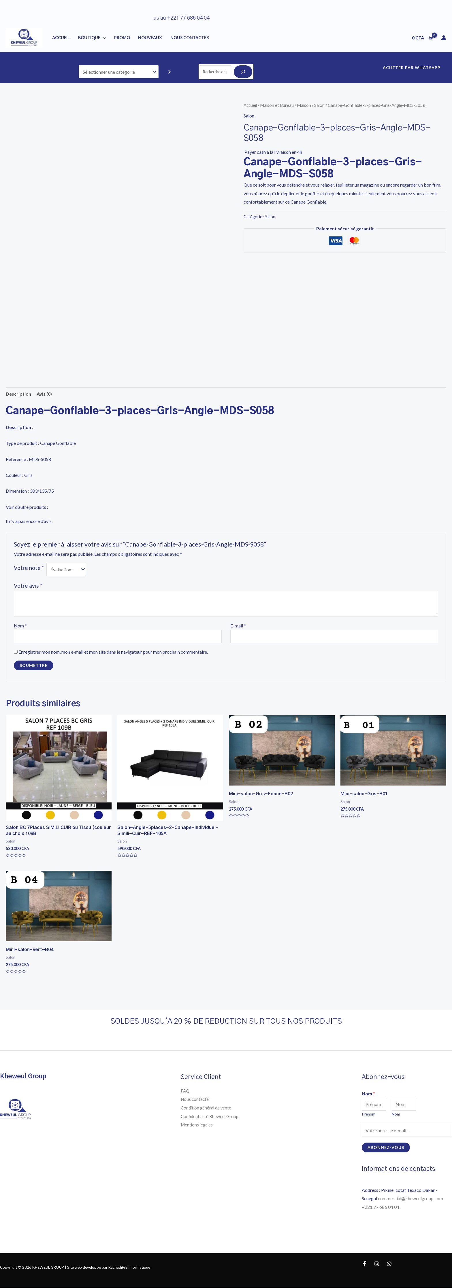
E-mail (238, 625)
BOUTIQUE (92, 37)
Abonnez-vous (386, 1147)
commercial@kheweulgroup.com (410, 1198)
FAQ (185, 1090)
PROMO (122, 37)
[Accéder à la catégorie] (169, 72)
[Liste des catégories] (119, 72)
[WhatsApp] (389, 1264)
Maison (304, 105)
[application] (103, 37)
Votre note (29, 567)
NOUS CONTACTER (189, 37)
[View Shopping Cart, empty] (422, 38)
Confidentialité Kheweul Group (211, 1116)
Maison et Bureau (277, 105)
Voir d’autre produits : (27, 507)
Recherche (226, 60)
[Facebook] (364, 1264)
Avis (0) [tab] (44, 394)
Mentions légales (197, 1125)
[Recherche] (243, 71)
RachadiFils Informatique (129, 1267)
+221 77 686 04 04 (381, 1207)
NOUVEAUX (150, 37)
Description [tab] (18, 394)
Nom (20, 625)
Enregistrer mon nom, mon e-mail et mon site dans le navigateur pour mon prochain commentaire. (113, 652)
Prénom (368, 1114)
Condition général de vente (207, 1107)
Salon (319, 105)
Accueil (61, 37)
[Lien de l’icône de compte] (443, 37)
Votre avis (28, 585)
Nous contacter (196, 1099)
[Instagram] (376, 1264)
